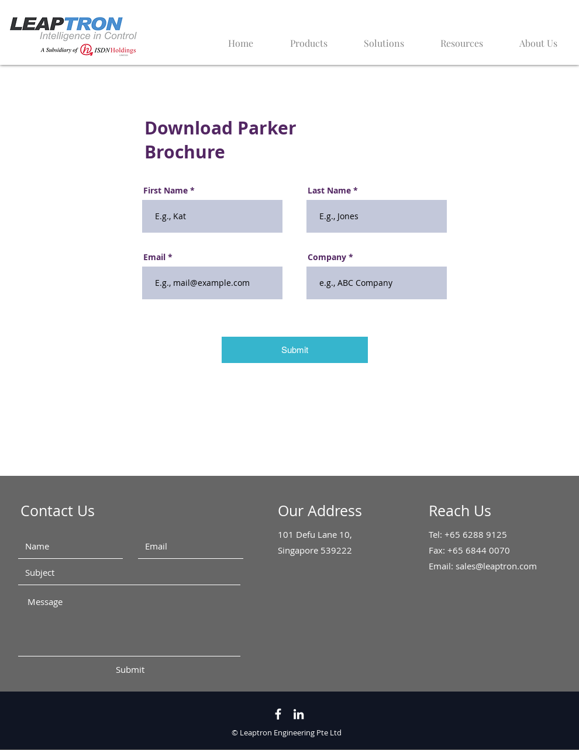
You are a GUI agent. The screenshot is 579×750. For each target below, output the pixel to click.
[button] (454, 38)
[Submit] (295, 350)
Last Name (329, 190)
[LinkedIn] (298, 714)
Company (327, 257)
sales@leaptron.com (496, 566)
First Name (165, 190)
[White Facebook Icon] (278, 714)
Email (154, 257)
